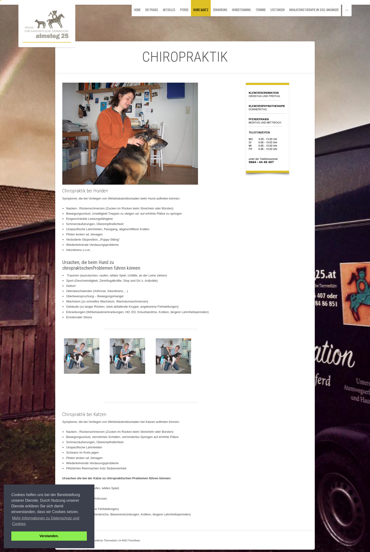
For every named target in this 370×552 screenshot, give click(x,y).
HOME (137, 9)
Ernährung (220, 9)
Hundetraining (241, 9)
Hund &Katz (200, 9)
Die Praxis (151, 9)
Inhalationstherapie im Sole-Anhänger (314, 9)
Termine (261, 9)
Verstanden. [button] (49, 536)
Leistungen (277, 9)
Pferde (184, 9)
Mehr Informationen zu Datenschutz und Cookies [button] (45, 521)
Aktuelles (169, 9)
